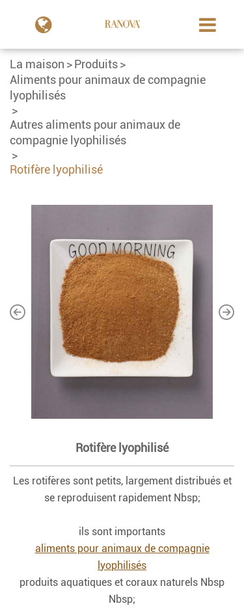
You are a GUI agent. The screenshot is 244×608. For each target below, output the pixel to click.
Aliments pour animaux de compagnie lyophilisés (108, 87)
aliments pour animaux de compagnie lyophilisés (122, 557)
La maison (37, 64)
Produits (96, 64)
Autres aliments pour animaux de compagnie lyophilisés (95, 132)
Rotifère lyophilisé (56, 169)
